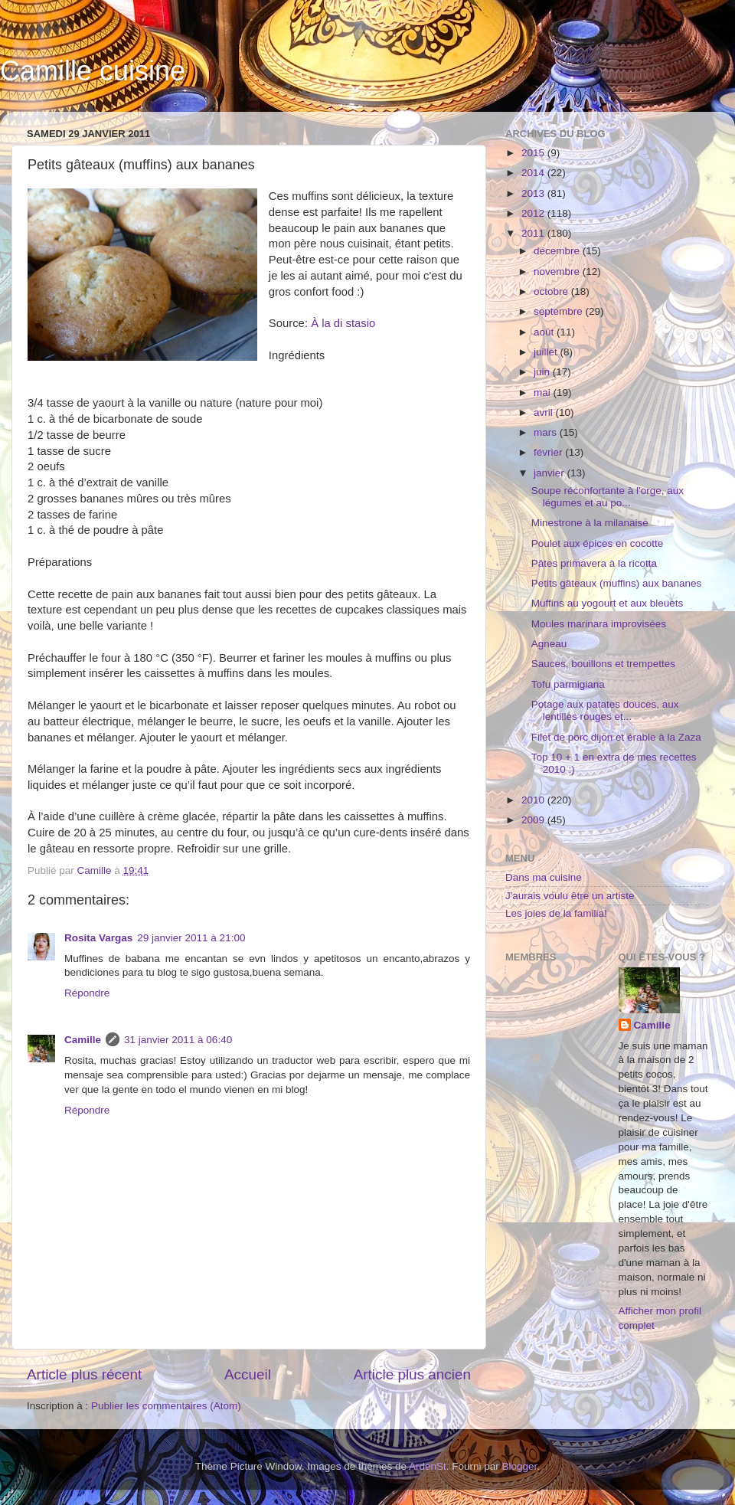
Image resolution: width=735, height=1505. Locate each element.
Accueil (247, 1374)
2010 (534, 800)
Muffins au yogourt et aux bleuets (607, 603)
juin (543, 372)
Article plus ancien (412, 1374)
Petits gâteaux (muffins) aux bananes (616, 583)
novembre (558, 271)
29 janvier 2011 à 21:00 (191, 938)
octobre (552, 291)
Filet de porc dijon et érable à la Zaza (616, 737)
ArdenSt (427, 1466)
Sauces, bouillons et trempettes (603, 663)
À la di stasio (343, 323)
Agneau (549, 643)
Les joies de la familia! (556, 913)
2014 (534, 172)
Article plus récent (84, 1374)
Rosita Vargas (98, 938)
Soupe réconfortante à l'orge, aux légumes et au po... (607, 497)
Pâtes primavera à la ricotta (594, 563)
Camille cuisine (92, 71)
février (549, 452)
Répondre (86, 993)
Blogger (519, 1466)
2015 (534, 153)
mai (544, 392)
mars (547, 432)
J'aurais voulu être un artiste (569, 895)
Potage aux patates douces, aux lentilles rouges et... (605, 710)
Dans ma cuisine (543, 877)
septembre (560, 311)
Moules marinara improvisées (598, 624)
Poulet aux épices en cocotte (597, 543)
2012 (534, 213)
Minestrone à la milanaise (589, 522)
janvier (550, 473)
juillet (547, 352)
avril (545, 412)
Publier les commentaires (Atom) (166, 1406)
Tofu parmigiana (568, 684)
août (545, 332)
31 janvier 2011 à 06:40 (178, 1039)
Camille (82, 1039)
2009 (534, 820)
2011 (534, 233)
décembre (558, 251)
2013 (534, 193)
